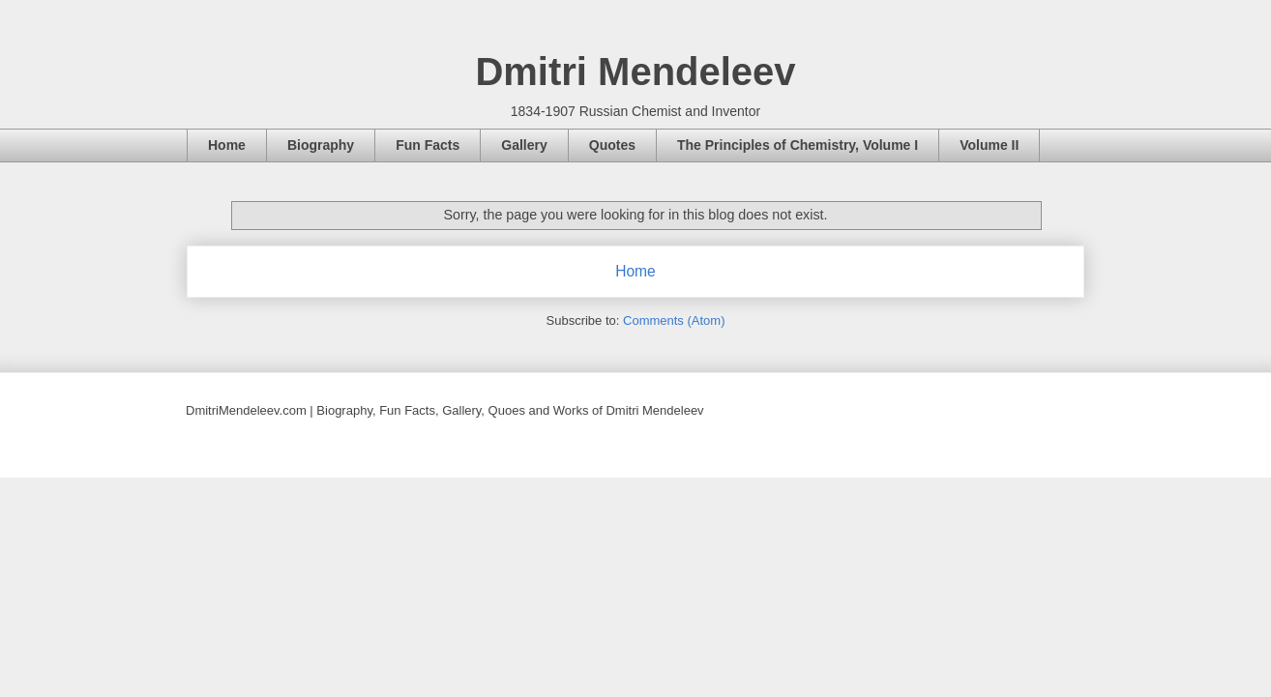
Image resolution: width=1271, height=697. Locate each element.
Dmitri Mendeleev (635, 71)
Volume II (989, 145)
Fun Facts (427, 145)
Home (227, 145)
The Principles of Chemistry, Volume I (797, 145)
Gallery (524, 145)
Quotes (612, 145)
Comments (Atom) (673, 320)
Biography (320, 145)
